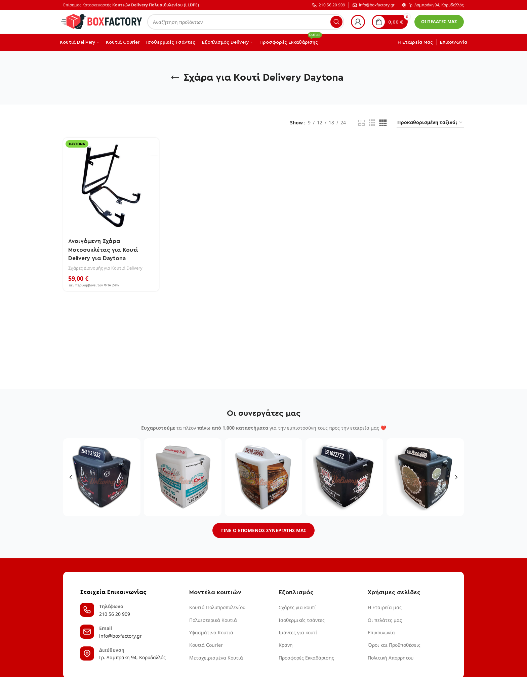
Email (105, 629)
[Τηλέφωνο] (87, 610)
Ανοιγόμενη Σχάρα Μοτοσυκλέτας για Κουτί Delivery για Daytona (104, 249)
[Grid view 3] (372, 123)
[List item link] (229, 608)
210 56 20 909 (328, 5)
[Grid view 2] (361, 123)
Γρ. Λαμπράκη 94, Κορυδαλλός (433, 5)
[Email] (87, 632)
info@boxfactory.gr (373, 5)
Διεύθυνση (111, 650)
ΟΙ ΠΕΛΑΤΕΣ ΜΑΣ (439, 21)
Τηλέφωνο (111, 607)
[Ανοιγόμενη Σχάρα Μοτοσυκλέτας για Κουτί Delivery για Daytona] (110, 185)
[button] (71, 477)
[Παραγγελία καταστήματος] (430, 123)
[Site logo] (102, 21)
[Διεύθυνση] (87, 654)
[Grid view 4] (383, 123)
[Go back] (175, 77)
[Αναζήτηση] (245, 22)
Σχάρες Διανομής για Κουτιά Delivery (106, 267)
